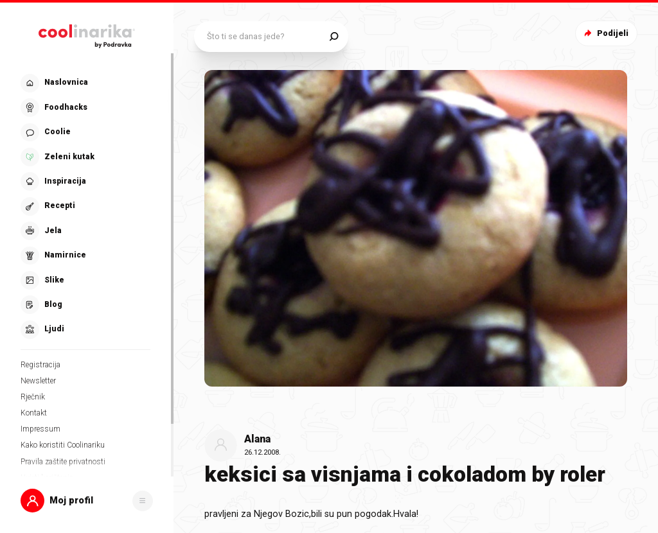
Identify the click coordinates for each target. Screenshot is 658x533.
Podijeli (605, 33)
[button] (86, 501)
